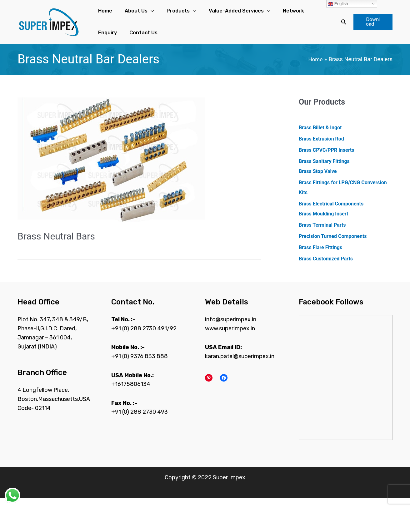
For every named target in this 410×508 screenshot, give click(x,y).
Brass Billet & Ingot (320, 138)
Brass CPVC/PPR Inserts (326, 160)
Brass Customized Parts (326, 269)
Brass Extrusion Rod (321, 149)
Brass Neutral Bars (56, 246)
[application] (139, 13)
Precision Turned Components (333, 246)
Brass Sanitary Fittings (324, 171)
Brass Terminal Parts (322, 235)
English (338, 3)
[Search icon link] (336, 26)
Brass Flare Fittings (320, 257)
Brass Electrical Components (331, 214)
